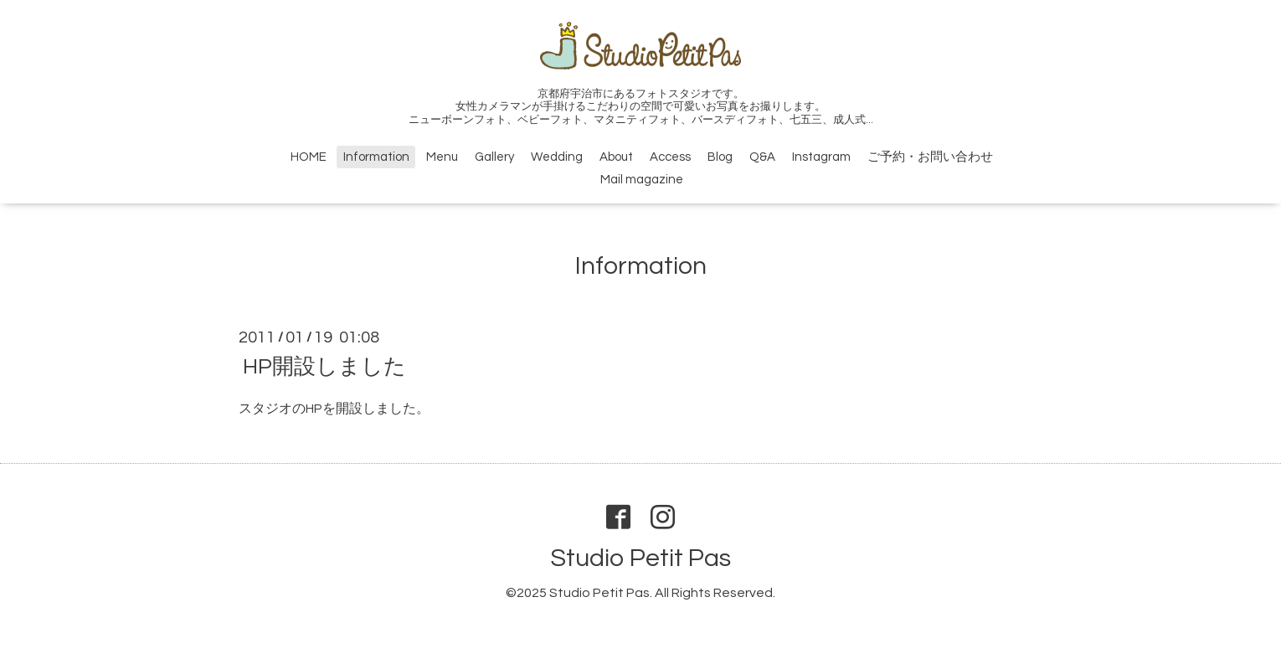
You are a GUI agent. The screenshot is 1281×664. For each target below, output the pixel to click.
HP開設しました (324, 367)
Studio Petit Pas (640, 558)
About (616, 157)
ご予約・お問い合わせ (930, 157)
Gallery (494, 157)
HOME (309, 157)
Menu (442, 157)
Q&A (762, 157)
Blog (720, 157)
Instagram (821, 157)
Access (670, 157)
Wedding (557, 157)
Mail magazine (641, 179)
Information (376, 157)
